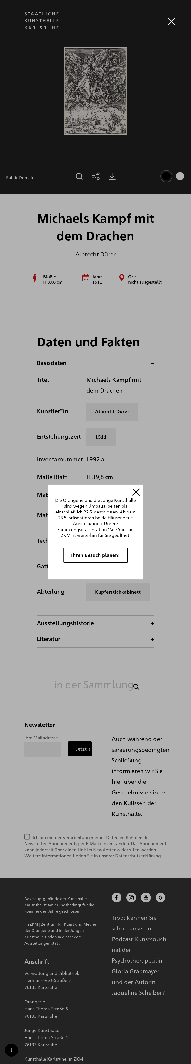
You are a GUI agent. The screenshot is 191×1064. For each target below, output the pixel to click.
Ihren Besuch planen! (95, 555)
